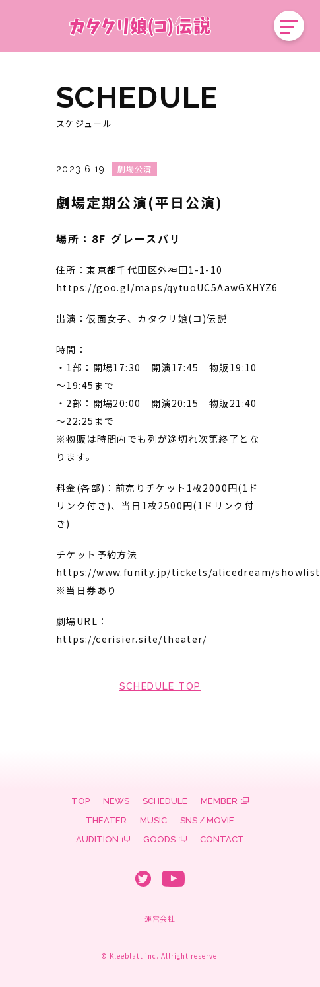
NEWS (116, 801)
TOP (80, 801)
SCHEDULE (165, 801)
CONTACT (222, 839)
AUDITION (97, 839)
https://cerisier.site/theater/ (131, 638)
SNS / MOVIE (207, 820)
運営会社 (159, 918)
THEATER (106, 820)
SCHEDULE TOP (160, 686)
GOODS (159, 839)
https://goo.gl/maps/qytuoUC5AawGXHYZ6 (167, 287)
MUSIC (153, 820)
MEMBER (219, 801)
